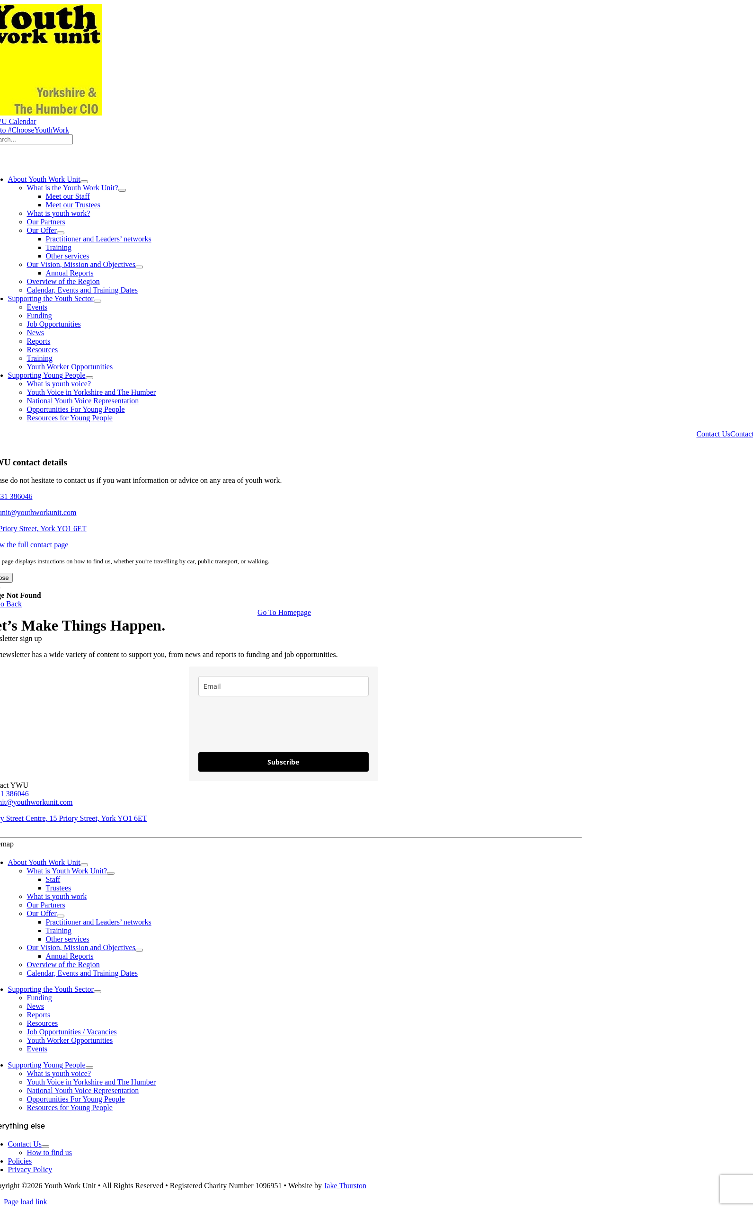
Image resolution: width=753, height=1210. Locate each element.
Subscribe (283, 761)
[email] (283, 686)
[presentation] (270, 724)
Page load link (25, 1202)
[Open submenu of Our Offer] (60, 232)
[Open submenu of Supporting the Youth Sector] (97, 301)
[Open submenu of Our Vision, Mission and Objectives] (139, 267)
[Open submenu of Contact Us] (45, 1146)
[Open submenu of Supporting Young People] (89, 377)
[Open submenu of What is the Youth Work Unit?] (122, 190)
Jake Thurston (345, 1186)
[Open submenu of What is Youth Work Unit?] (111, 873)
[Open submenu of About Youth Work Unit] (84, 181)
